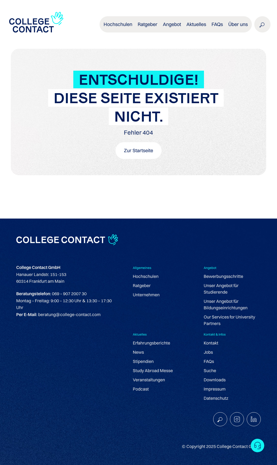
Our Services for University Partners (229, 320)
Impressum (215, 389)
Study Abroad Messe (153, 370)
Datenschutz (216, 398)
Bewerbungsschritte (223, 276)
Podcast (141, 389)
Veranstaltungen (149, 379)
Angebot (172, 24)
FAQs (217, 24)
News (138, 352)
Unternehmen (146, 294)
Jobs (208, 352)
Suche (210, 370)
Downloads (215, 379)
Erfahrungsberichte (151, 343)
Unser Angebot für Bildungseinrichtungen (226, 304)
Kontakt (211, 343)
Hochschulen (118, 24)
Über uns (238, 24)
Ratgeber (147, 24)
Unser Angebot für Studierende (221, 289)
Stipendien (143, 361)
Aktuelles (196, 24)
